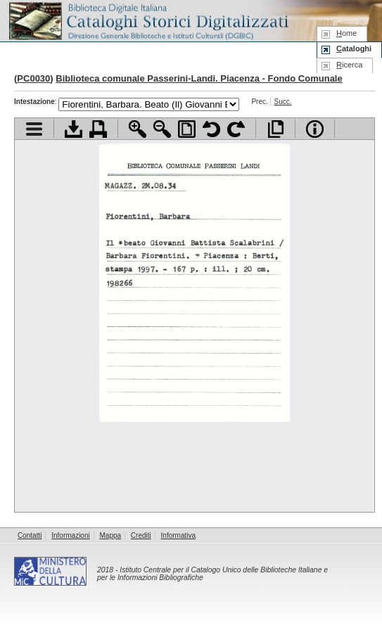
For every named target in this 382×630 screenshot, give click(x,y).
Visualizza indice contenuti (34, 129)
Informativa (178, 535)
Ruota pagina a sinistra (211, 129)
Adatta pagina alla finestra (187, 129)
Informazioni (70, 535)
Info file (315, 129)
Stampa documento (98, 129)
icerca (349, 64)
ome (346, 33)
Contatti (30, 535)
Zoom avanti (137, 129)
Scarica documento (73, 129)
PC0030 (33, 78)
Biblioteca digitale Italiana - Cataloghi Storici (147, 20)
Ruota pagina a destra (236, 129)
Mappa (111, 535)
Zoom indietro (162, 129)
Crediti (141, 535)
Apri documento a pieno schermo (275, 129)
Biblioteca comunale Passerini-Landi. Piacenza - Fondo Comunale (199, 78)
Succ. (283, 101)
